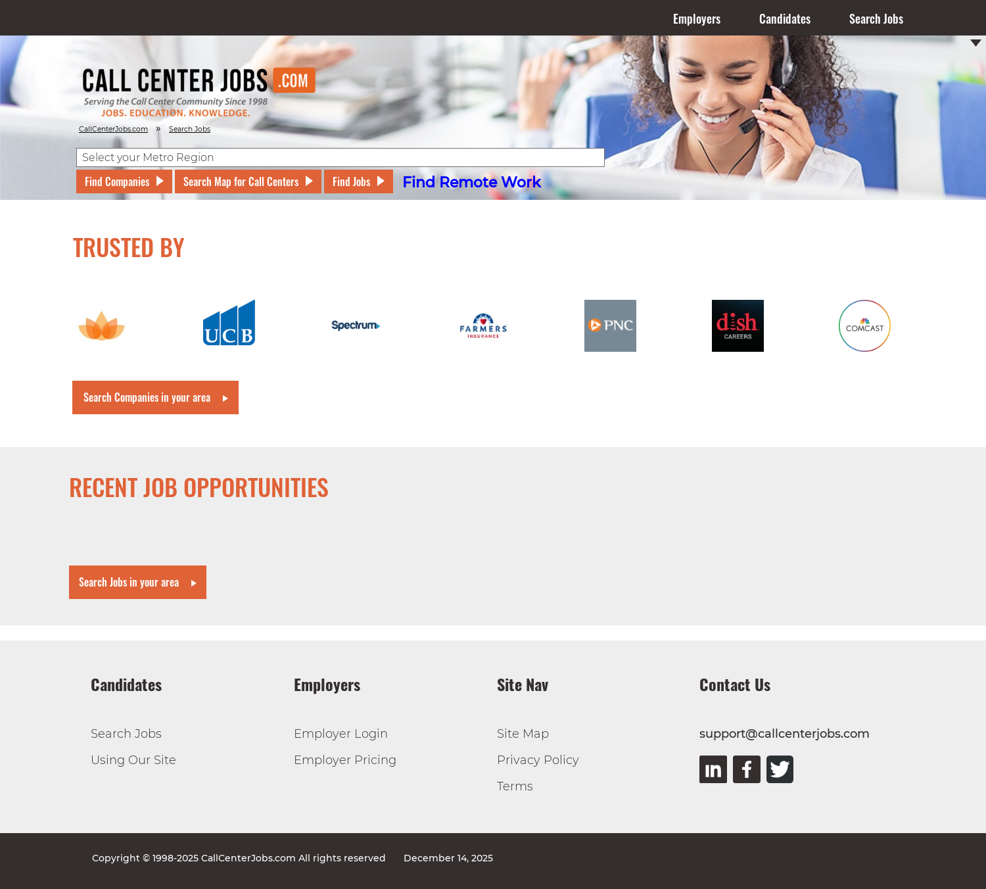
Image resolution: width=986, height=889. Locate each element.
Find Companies (117, 181)
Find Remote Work (471, 182)
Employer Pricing (345, 760)
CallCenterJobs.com (113, 129)
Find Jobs (351, 181)
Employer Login (341, 734)
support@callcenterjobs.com (784, 734)
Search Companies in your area (146, 397)
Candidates (784, 18)
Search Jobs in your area (129, 582)
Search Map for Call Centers (240, 181)
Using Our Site (133, 760)
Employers (696, 18)
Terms (515, 786)
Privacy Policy (538, 760)
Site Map (523, 734)
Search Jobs (876, 18)
